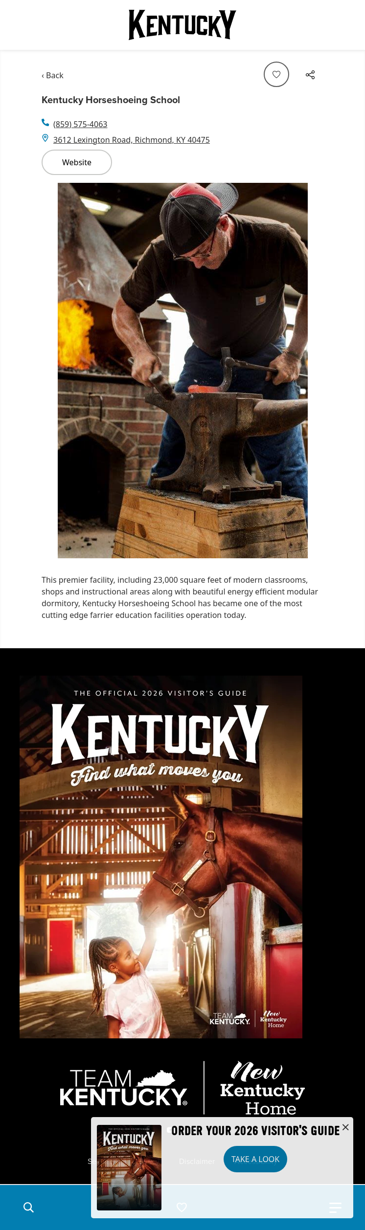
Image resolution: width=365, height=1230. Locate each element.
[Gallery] (182, 370)
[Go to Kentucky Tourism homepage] (182, 25)
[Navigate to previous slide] (53, 370)
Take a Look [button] (255, 1159)
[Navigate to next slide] (311, 370)
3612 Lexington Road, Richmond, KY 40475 (131, 139)
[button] (28, 1207)
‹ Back (53, 75)
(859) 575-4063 (80, 124)
